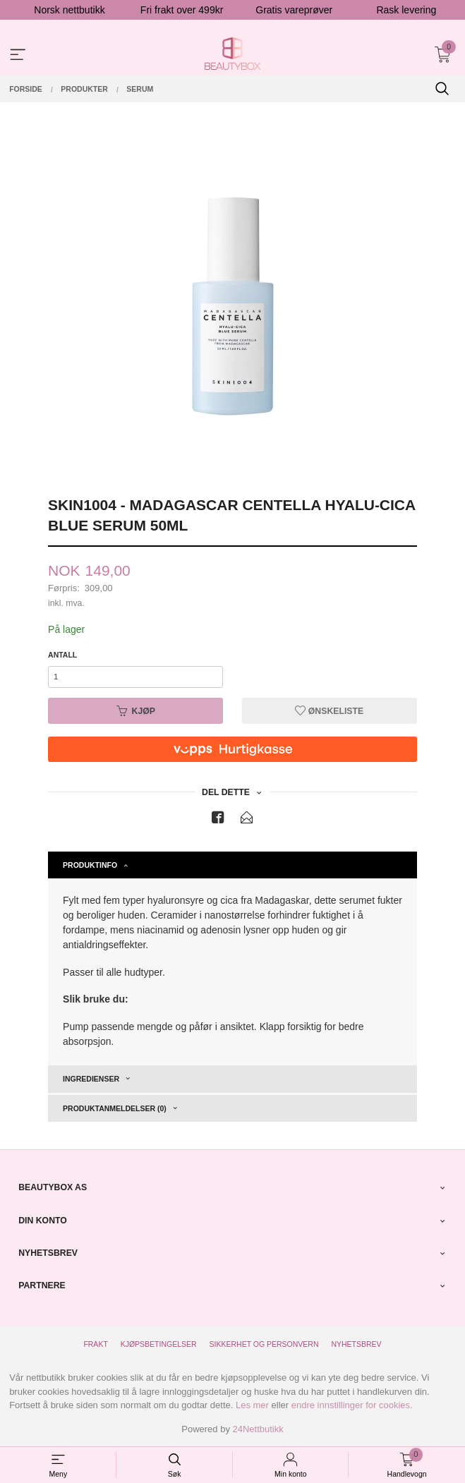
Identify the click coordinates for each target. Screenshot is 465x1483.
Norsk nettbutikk (69, 10)
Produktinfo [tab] (90, 865)
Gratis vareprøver (293, 10)
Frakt (95, 1344)
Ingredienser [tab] (91, 1079)
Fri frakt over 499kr (181, 10)
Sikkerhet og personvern (264, 1344)
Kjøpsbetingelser (159, 1344)
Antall (62, 654)
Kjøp (135, 711)
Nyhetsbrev (356, 1344)
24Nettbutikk (258, 1429)
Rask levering (406, 10)
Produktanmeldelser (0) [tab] (115, 1108)
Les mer (252, 1405)
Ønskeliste (329, 711)
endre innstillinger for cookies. (352, 1405)
